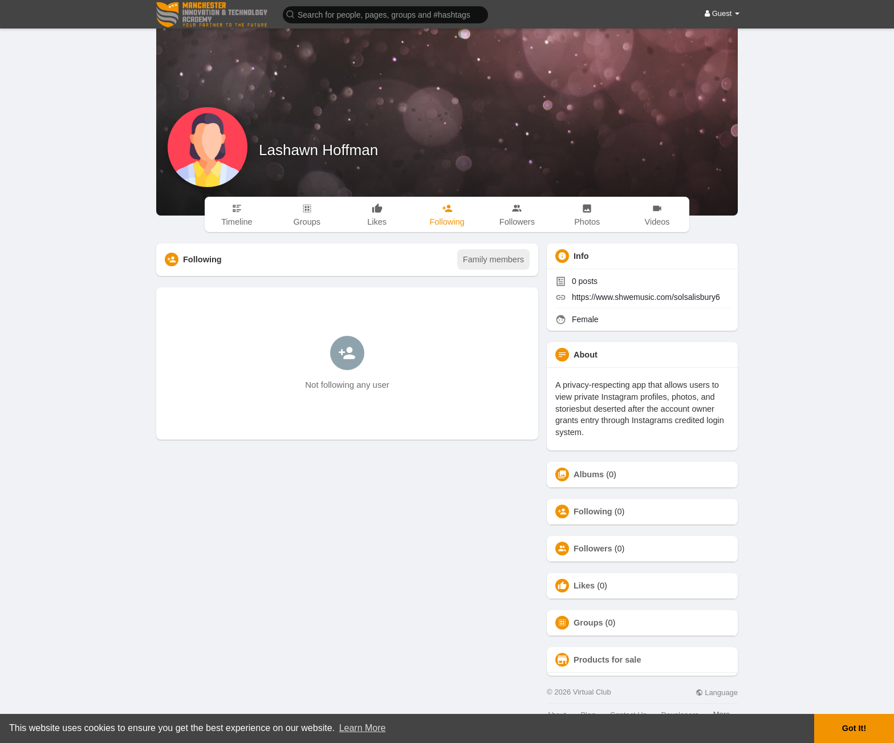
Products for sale (607, 659)
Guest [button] (722, 13)
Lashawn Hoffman (318, 150)
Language (717, 692)
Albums (589, 474)
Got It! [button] (854, 728)
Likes (584, 585)
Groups (588, 622)
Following (593, 511)
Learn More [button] (362, 728)
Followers (593, 548)
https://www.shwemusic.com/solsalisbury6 (646, 297)
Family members (493, 259)
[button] (385, 14)
